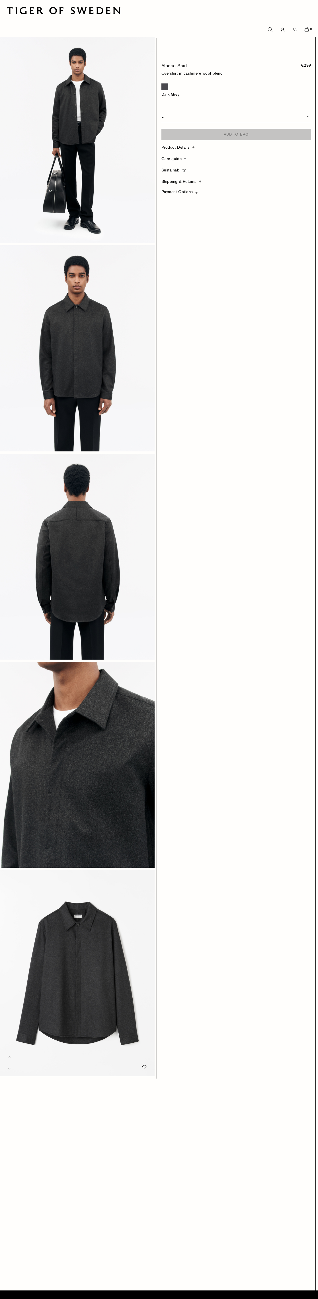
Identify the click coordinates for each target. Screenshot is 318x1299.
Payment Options (177, 191)
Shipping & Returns (179, 181)
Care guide (171, 158)
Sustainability (173, 169)
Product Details (175, 147)
